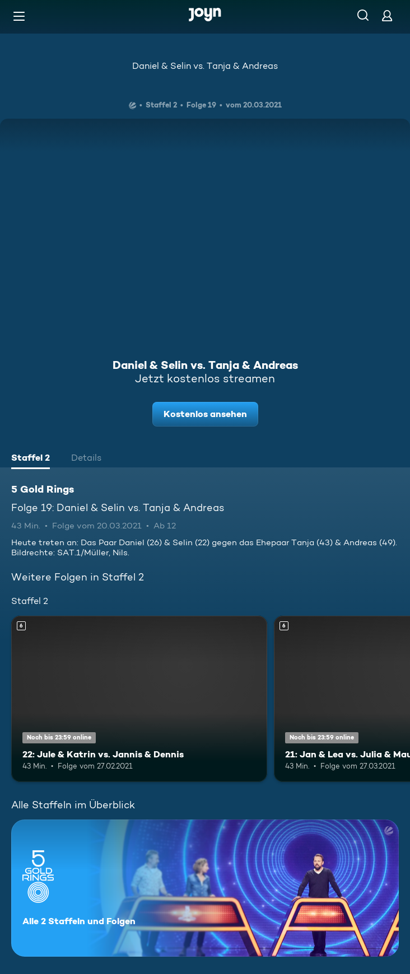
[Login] (387, 15)
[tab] (30, 459)
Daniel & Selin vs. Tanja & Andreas (205, 65)
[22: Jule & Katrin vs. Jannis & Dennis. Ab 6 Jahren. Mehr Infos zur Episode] (139, 699)
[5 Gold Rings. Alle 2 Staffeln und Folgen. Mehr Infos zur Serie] (205, 888)
